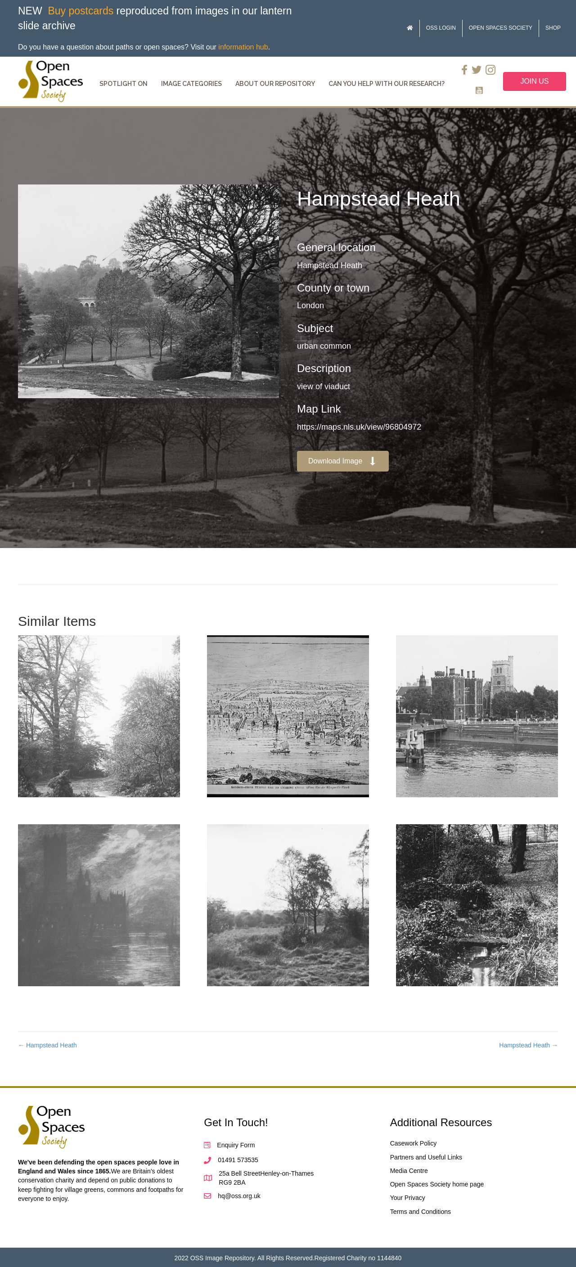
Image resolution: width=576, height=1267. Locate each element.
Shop (553, 28)
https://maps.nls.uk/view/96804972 (359, 426)
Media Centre (409, 1170)
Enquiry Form (236, 1145)
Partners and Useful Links (426, 1157)
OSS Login (441, 28)
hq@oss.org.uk (239, 1196)
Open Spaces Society (500, 28)
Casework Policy (413, 1143)
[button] (343, 461)
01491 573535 (238, 1160)
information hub (243, 47)
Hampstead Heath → (528, 1045)
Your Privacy (407, 1197)
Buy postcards (80, 11)
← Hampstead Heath (47, 1045)
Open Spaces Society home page (437, 1184)
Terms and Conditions (420, 1211)
